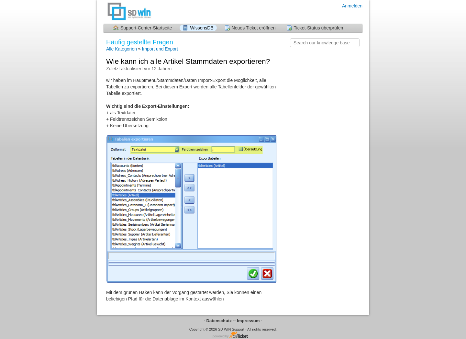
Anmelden (352, 5)
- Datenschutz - (219, 320)
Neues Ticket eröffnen (254, 27)
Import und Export (160, 48)
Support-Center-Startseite (146, 27)
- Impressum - (248, 320)
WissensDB (201, 27)
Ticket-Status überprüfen (318, 27)
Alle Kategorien (121, 48)
